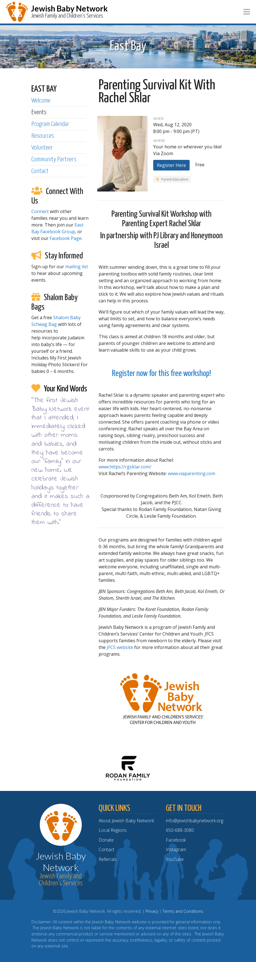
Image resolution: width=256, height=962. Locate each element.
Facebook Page (66, 238)
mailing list (76, 266)
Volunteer (42, 147)
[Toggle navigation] (247, 12)
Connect (40, 211)
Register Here (171, 165)
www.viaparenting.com (191, 473)
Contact (39, 171)
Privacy (152, 911)
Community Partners (53, 159)
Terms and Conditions (182, 911)
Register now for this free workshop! (161, 373)
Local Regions (113, 830)
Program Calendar (50, 124)
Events (38, 112)
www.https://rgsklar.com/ (125, 467)
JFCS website (120, 647)
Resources (42, 136)
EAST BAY (44, 89)
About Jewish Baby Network (126, 821)
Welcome (40, 100)
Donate (106, 840)
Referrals (108, 859)
